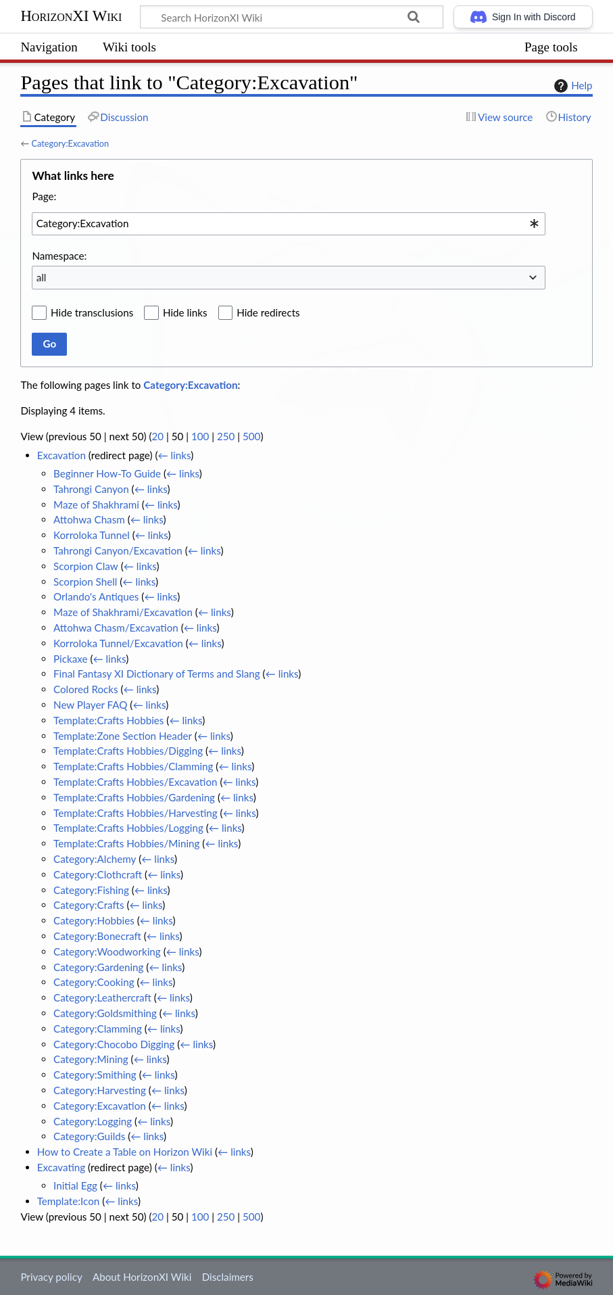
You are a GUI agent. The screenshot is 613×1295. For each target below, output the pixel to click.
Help (571, 86)
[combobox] (288, 223)
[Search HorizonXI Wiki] (292, 17)
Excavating (61, 1167)
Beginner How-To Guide (107, 473)
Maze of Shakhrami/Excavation (123, 612)
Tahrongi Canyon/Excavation (117, 550)
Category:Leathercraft (102, 997)
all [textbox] (41, 277)
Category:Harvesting (99, 1090)
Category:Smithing (95, 1074)
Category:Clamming (97, 1028)
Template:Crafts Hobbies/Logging (128, 828)
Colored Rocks (85, 689)
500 (251, 436)
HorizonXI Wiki (71, 15)
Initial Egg (75, 1185)
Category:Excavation (70, 143)
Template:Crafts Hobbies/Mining (126, 843)
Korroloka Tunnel (91, 535)
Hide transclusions (92, 312)
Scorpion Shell (85, 581)
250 (226, 436)
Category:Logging (92, 1121)
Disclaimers (227, 1277)
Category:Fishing (91, 890)
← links (174, 455)
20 (157, 436)
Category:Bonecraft (97, 936)
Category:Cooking (93, 982)
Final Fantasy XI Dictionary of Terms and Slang (156, 673)
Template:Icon (68, 1201)
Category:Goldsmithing (105, 1013)
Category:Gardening (98, 967)
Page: (44, 196)
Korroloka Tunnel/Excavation (118, 643)
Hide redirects (268, 312)
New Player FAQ (90, 705)
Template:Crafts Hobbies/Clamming (133, 766)
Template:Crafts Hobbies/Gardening (134, 797)
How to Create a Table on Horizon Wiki (124, 1152)
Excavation (61, 455)
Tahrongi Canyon (91, 489)
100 (200, 436)
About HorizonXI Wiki (142, 1277)
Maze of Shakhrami (96, 504)
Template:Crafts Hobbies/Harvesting (135, 813)
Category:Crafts (88, 905)
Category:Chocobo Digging (113, 1044)
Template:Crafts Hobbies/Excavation (135, 782)
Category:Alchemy (94, 859)
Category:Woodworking (107, 951)
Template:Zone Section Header (122, 736)
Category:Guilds (89, 1136)
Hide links (185, 312)
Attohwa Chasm (89, 519)
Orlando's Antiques (96, 596)
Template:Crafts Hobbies (108, 720)
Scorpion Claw (85, 566)
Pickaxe (70, 659)
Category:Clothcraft (97, 874)
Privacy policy (51, 1277)
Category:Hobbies (93, 920)
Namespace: (59, 256)
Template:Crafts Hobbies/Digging (128, 751)
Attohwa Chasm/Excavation (115, 627)
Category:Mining (90, 1059)
